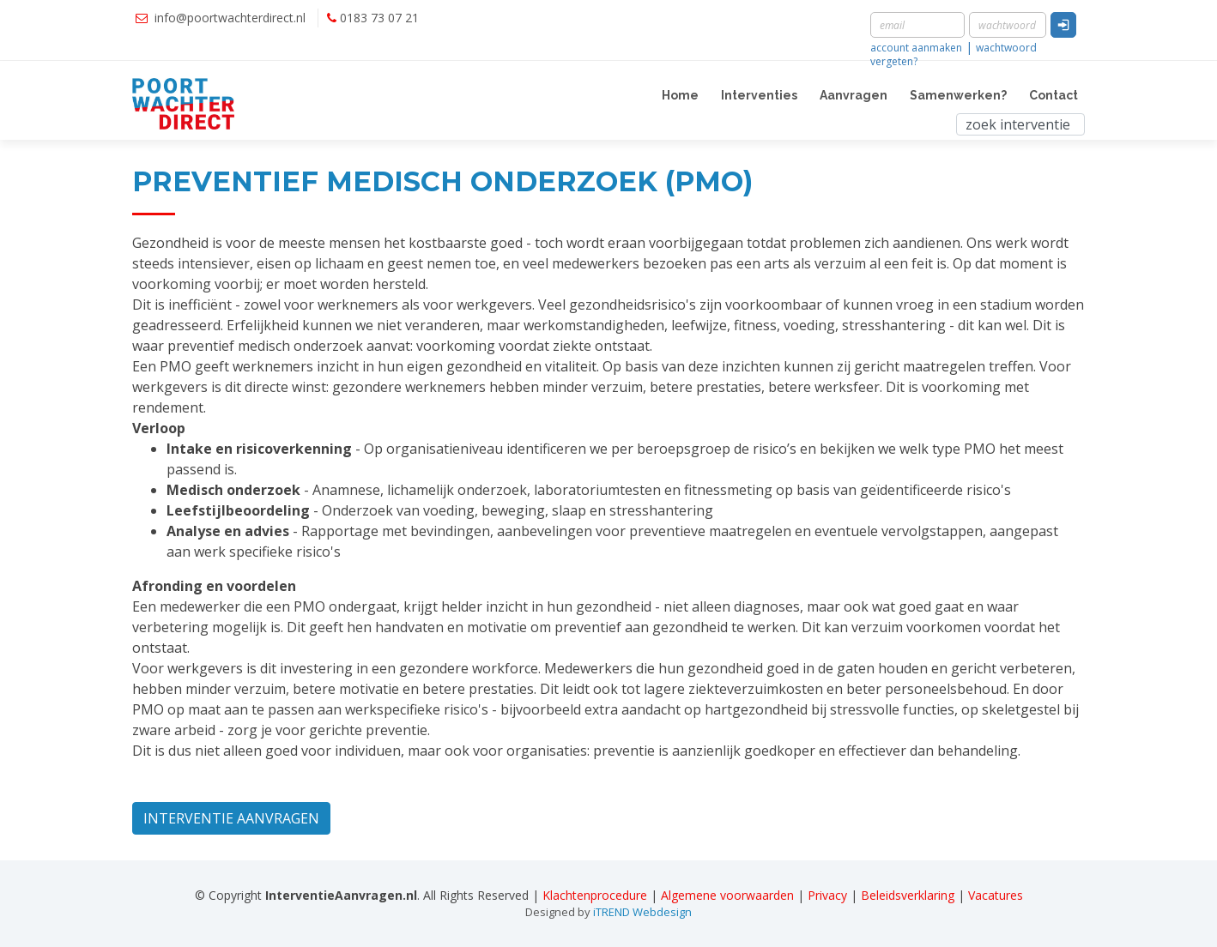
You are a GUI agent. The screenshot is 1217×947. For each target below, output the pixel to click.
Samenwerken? (958, 95)
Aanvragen (853, 95)
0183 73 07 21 (379, 17)
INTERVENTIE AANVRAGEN (231, 818)
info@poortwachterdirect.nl (230, 17)
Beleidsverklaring (907, 895)
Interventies (759, 95)
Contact (1053, 95)
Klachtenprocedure (594, 895)
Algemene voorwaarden (727, 895)
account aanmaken (916, 47)
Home (680, 95)
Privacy (827, 895)
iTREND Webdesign (642, 912)
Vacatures (995, 895)
